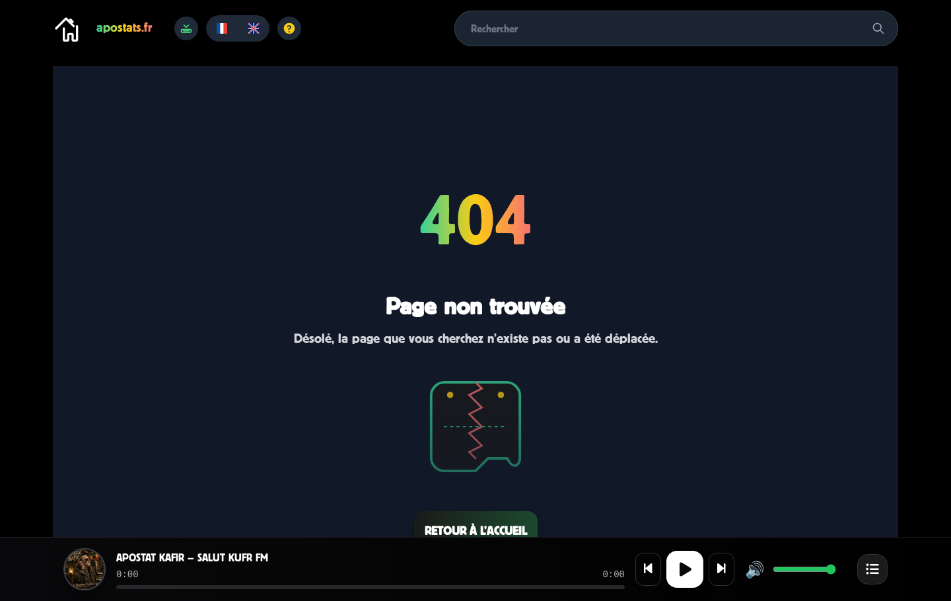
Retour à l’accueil (476, 530)
